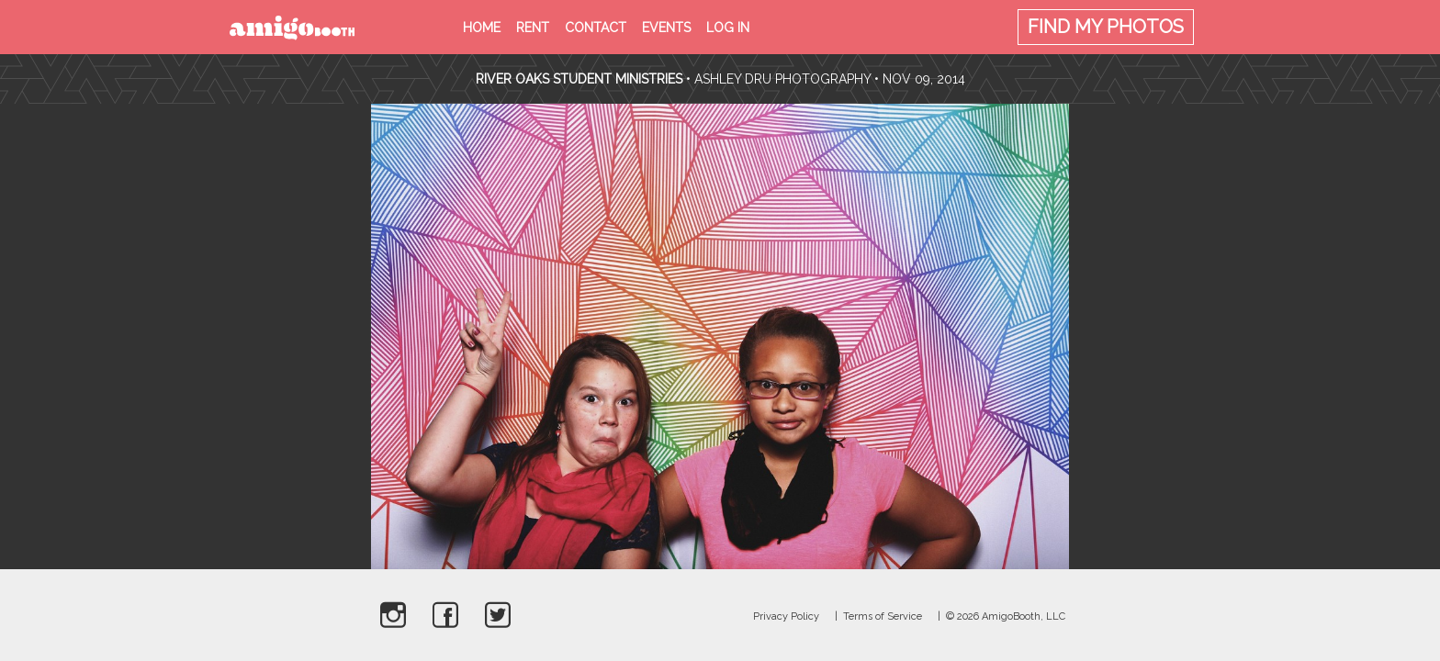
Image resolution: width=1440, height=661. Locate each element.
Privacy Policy (786, 616)
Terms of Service (882, 616)
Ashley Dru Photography (782, 79)
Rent (532, 27)
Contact (595, 27)
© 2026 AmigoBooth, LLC (1005, 616)
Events (666, 27)
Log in (727, 27)
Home (482, 27)
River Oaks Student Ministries (581, 79)
